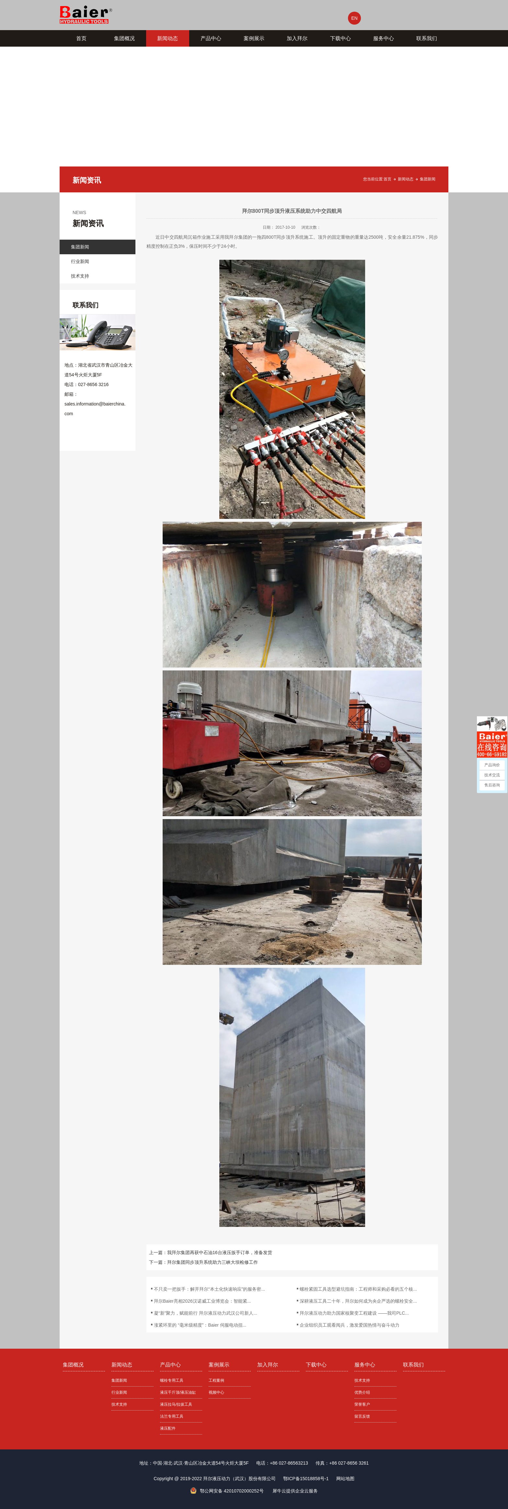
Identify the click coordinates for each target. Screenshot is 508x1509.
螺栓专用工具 (171, 1380)
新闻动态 (167, 38)
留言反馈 (362, 1416)
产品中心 (211, 38)
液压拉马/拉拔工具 (176, 1404)
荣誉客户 (362, 1404)
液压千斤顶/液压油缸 (178, 1392)
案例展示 (254, 38)
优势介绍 (362, 1392)
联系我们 (426, 38)
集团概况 (124, 38)
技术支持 (80, 276)
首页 (81, 38)
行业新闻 (80, 261)
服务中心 (383, 38)
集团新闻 (427, 179)
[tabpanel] (254, 119)
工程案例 (216, 1380)
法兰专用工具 (171, 1416)
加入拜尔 (297, 38)
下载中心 (340, 38)
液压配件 (168, 1428)
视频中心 (216, 1392)
